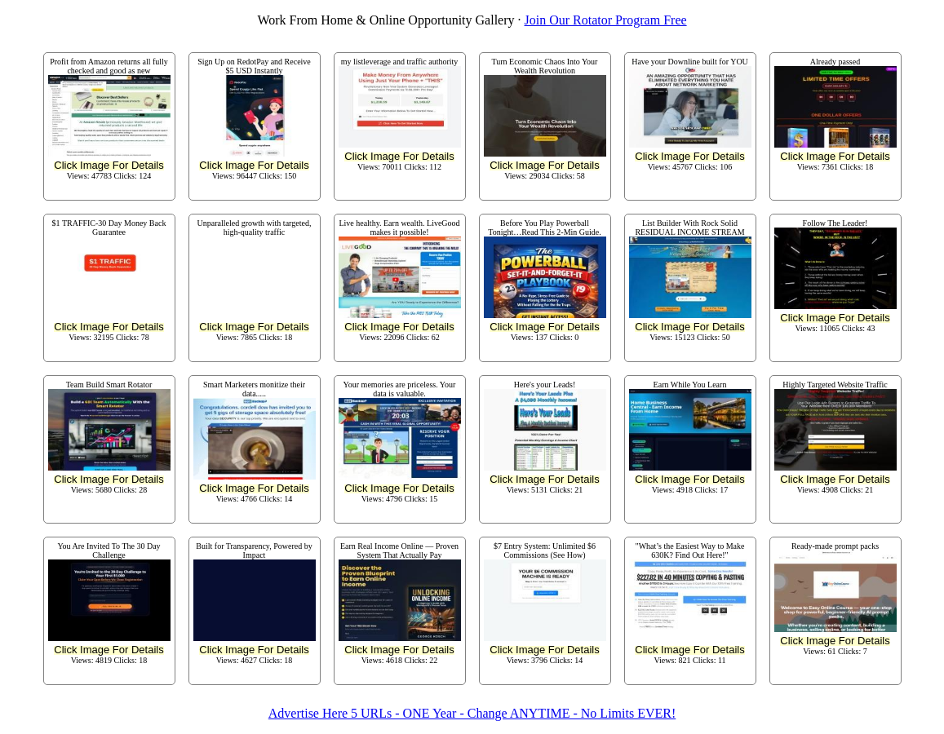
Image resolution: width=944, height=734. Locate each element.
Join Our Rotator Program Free (606, 20)
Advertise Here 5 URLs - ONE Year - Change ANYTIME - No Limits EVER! (472, 713)
